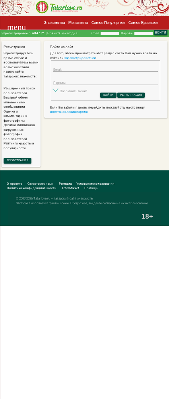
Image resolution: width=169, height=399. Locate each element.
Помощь (90, 189)
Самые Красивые (143, 22)
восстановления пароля (68, 114)
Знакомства (54, 22)
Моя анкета (78, 22)
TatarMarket (70, 189)
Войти (107, 97)
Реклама (65, 184)
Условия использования (95, 184)
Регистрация (19, 160)
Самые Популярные (108, 22)
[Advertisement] (84, 313)
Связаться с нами (40, 184)
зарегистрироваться (79, 58)
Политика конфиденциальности (31, 189)
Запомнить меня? (73, 93)
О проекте (14, 184)
